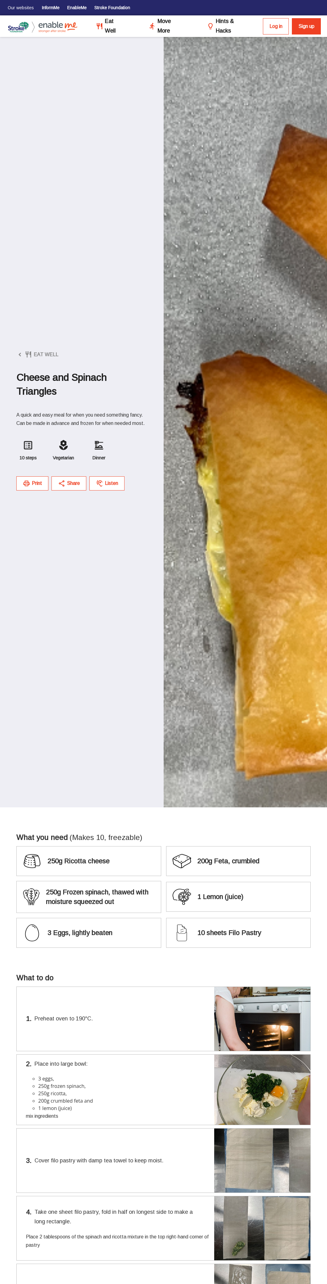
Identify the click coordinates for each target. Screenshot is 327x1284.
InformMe (50, 7)
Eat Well (110, 26)
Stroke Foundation (112, 7)
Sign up (306, 26)
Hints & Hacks (225, 26)
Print (32, 483)
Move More (164, 26)
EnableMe (77, 7)
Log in (275, 26)
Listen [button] (107, 483)
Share (69, 483)
